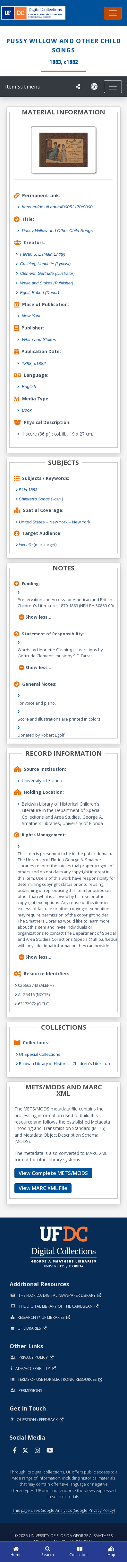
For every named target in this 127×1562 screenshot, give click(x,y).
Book (27, 410)
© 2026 (63, 1538)
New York (31, 315)
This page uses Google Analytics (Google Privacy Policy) (63, 1510)
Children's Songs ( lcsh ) (41, 499)
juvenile (26, 544)
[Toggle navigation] (113, 13)
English (29, 386)
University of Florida (42, 780)
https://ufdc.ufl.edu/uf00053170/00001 (58, 207)
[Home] (16, 1552)
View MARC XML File (43, 1188)
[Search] (48, 1552)
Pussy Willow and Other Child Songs (57, 230)
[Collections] (79, 1552)
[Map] (111, 1552)
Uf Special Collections (39, 1054)
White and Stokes (39, 339)
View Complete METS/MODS (53, 1173)
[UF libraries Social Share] (78, 86)
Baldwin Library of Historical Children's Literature (65, 1063)
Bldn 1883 (28, 489)
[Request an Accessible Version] (94, 86)
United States (32, 522)
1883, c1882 (34, 363)
